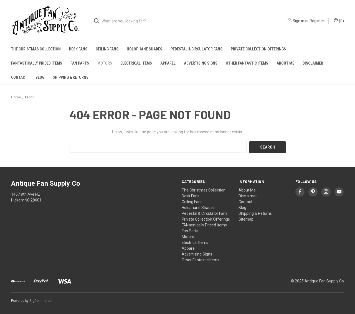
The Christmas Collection (36, 49)
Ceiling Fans (107, 49)
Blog (40, 77)
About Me (285, 63)
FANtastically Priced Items (36, 63)
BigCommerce (40, 300)
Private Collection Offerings (258, 49)
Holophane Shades (144, 49)
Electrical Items (136, 63)
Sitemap (246, 218)
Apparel (168, 63)
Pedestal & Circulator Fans (196, 49)
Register (317, 21)
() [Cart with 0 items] (339, 20)
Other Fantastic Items (247, 63)
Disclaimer (313, 63)
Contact (19, 77)
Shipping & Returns (70, 77)
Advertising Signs (200, 63)
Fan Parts (79, 63)
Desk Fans (78, 49)
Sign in (298, 21)
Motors (104, 63)
